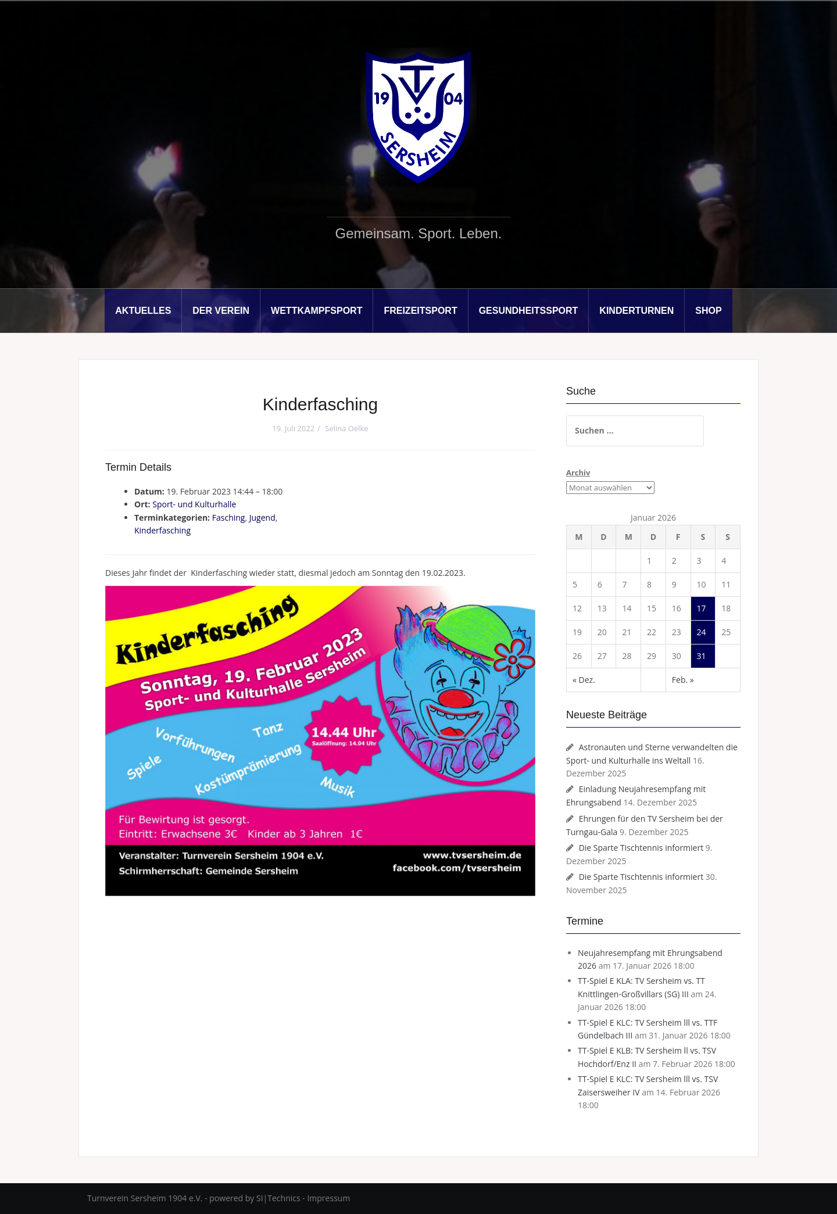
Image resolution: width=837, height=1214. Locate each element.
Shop (708, 311)
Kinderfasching (162, 530)
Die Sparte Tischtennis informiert (641, 847)
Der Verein (220, 311)
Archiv (578, 472)
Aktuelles (143, 311)
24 (701, 632)
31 (701, 655)
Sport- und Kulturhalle (194, 504)
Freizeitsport (420, 311)
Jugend (262, 517)
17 (701, 608)
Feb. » (683, 679)
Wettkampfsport (316, 311)
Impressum (328, 1198)
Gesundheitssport (528, 311)
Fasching (228, 517)
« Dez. (584, 679)
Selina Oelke (346, 428)
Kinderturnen (636, 311)
